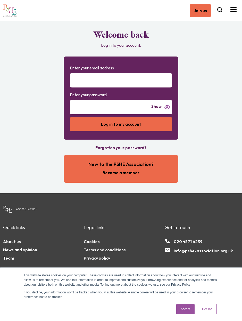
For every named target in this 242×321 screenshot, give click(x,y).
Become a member (121, 172)
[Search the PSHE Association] (220, 10)
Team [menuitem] (8, 258)
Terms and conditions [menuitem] (105, 249)
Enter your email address (92, 67)
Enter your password (88, 94)
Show (156, 106)
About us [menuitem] (12, 241)
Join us (200, 10)
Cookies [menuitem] (92, 241)
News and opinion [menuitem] (20, 249)
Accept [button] (185, 309)
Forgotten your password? (121, 147)
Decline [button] (207, 309)
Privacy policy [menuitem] (97, 258)
